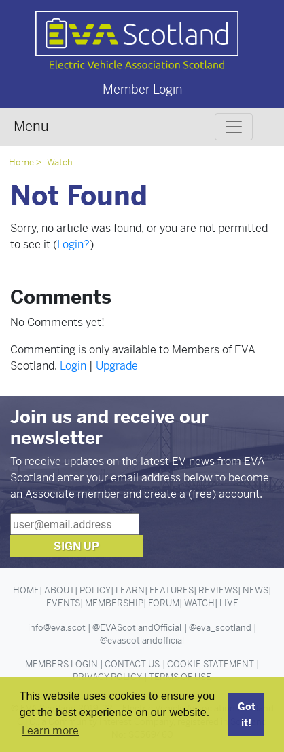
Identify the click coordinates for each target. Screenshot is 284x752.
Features (171, 590)
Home (21, 162)
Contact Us (132, 664)
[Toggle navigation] (234, 126)
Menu (31, 126)
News (255, 590)
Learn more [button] (50, 731)
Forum (163, 603)
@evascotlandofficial (142, 640)
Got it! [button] (246, 714)
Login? (73, 244)
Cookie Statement (210, 664)
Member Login (142, 89)
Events (63, 603)
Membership (114, 603)
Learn (130, 590)
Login (73, 366)
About (59, 590)
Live (228, 603)
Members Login (61, 664)
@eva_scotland (220, 627)
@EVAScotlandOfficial (136, 627)
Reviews (218, 590)
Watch (60, 162)
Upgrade (117, 366)
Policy (95, 590)
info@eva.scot (57, 627)
